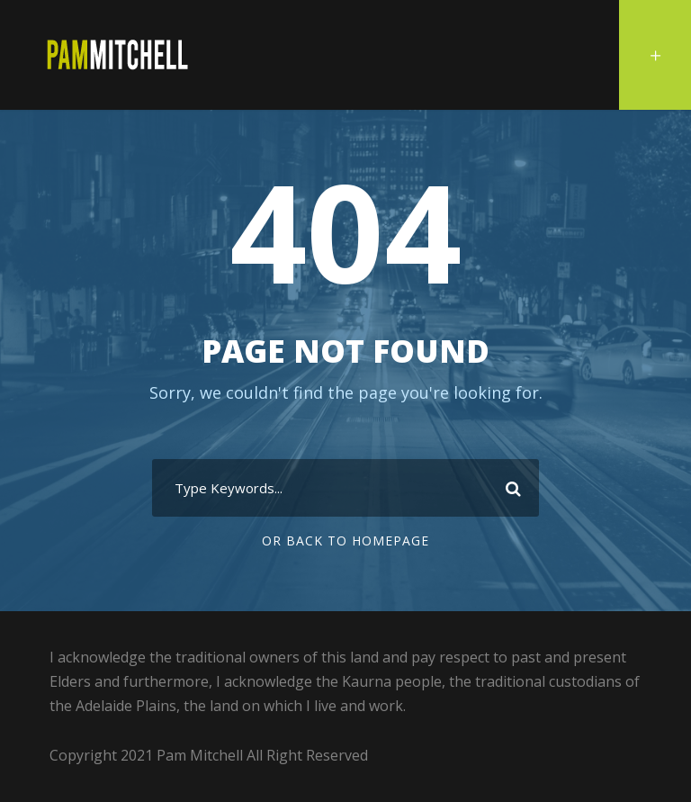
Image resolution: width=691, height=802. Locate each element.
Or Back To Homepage (345, 540)
